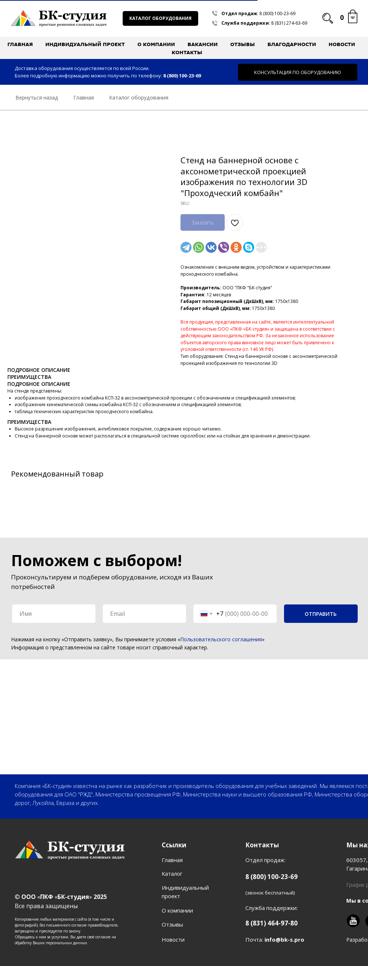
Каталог (172, 873)
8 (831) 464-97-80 (271, 923)
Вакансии (202, 44)
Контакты (187, 52)
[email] (144, 613)
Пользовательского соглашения (221, 639)
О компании (177, 910)
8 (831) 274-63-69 (289, 23)
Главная (20, 44)
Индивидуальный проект (85, 44)
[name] (53, 613)
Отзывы (242, 44)
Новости (342, 44)
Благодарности (291, 44)
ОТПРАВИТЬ (321, 613)
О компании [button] (156, 44)
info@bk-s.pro (284, 939)
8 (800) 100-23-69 (277, 13)
